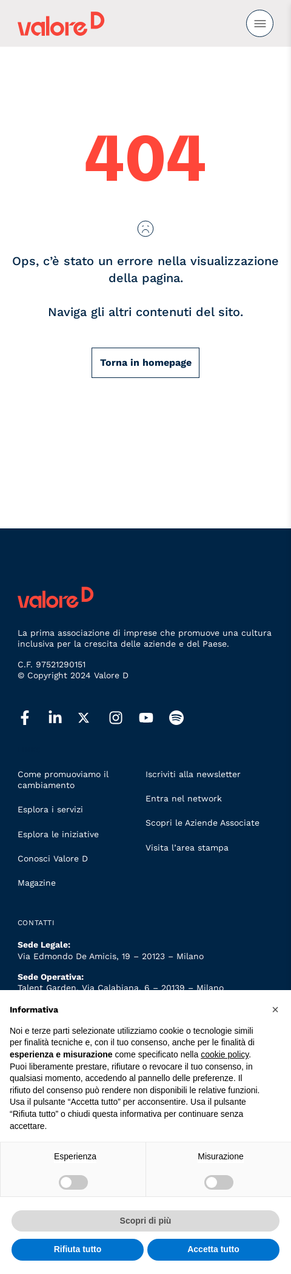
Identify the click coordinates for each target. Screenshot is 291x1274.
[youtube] (154, 718)
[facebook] (33, 718)
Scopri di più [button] (146, 1220)
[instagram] (124, 718)
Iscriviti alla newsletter (193, 774)
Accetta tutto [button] (213, 1249)
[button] (275, 1009)
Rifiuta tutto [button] (78, 1249)
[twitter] (93, 717)
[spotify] (184, 718)
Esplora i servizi (50, 809)
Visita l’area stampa (187, 847)
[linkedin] (63, 718)
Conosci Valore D (53, 858)
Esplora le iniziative (58, 834)
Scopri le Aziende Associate (202, 822)
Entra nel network (184, 798)
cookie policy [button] (225, 1054)
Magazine (37, 883)
